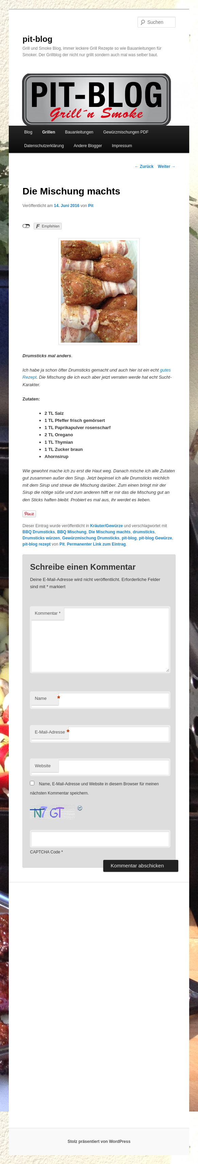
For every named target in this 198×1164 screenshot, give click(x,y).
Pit (90, 205)
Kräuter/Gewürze (106, 525)
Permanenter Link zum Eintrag (96, 544)
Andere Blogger (88, 145)
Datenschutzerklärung (44, 145)
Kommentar (47, 613)
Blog (28, 132)
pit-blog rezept (36, 544)
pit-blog (37, 39)
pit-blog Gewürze (155, 538)
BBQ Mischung (71, 532)
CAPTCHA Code (45, 852)
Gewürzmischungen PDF (125, 132)
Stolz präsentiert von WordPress (99, 1141)
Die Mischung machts (109, 532)
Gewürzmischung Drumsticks (91, 538)
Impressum (122, 145)
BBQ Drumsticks (38, 532)
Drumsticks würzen (41, 538)
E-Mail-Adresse (51, 732)
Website (43, 765)
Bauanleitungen (79, 132)
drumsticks (144, 532)
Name (46, 699)
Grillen (48, 132)
